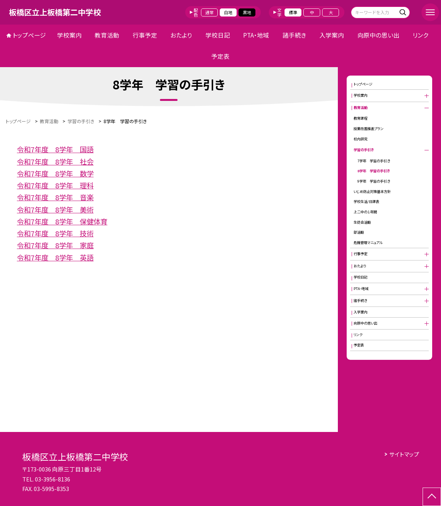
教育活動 (107, 35)
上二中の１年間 (365, 211)
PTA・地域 (256, 35)
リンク (420, 35)
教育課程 (360, 118)
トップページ (29, 35)
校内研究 (360, 139)
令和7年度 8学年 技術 (55, 233)
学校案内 (69, 35)
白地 (228, 12)
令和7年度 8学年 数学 (55, 173)
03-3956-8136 (52, 479)
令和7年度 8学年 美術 (55, 209)
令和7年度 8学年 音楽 (55, 197)
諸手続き (294, 35)
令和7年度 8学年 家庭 (55, 245)
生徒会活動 (362, 222)
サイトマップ (404, 454)
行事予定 (145, 35)
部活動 (359, 232)
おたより (181, 35)
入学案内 (331, 35)
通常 (209, 12)
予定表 (220, 56)
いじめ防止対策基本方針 (372, 191)
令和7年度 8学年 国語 (55, 149)
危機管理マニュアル (368, 242)
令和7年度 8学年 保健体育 (62, 221)
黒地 (247, 12)
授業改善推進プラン (368, 128)
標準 (293, 12)
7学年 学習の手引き (373, 160)
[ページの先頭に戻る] (432, 497)
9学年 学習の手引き (373, 181)
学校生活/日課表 (366, 201)
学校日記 (218, 35)
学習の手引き (364, 149)
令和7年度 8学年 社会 (55, 161)
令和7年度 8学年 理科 (55, 185)
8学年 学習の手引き (373, 170)
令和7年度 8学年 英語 (55, 257)
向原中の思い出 (378, 35)
